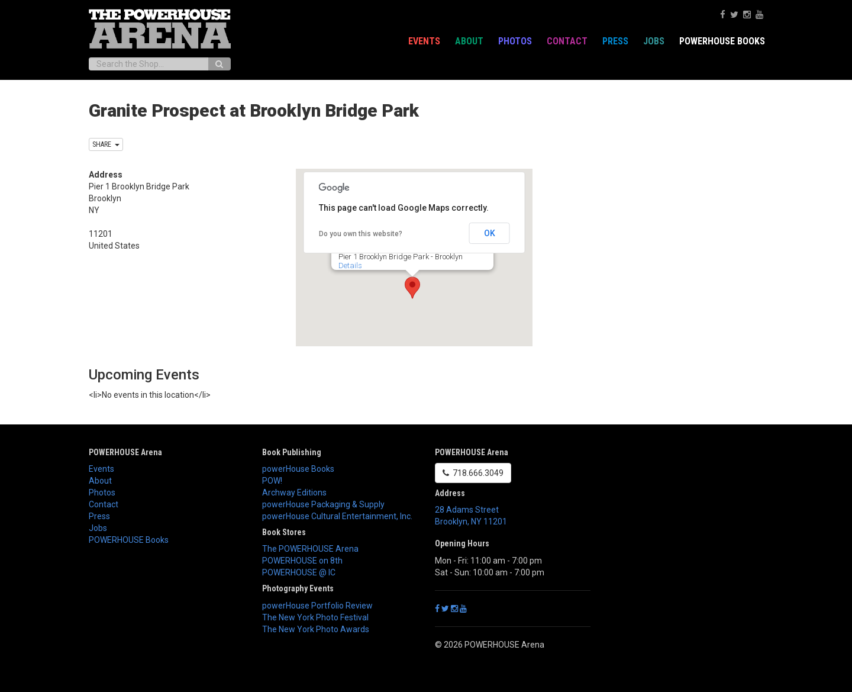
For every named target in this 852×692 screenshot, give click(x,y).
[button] (412, 287)
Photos (515, 41)
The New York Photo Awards (315, 629)
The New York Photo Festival (315, 617)
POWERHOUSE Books (722, 41)
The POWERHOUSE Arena (310, 548)
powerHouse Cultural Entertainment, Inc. (337, 516)
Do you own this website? (360, 234)
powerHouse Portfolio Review (317, 605)
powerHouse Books (298, 469)
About (469, 41)
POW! (272, 480)
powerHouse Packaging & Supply (323, 504)
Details (350, 265)
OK (489, 233)
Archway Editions (294, 492)
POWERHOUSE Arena (125, 452)
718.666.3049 (473, 473)
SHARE (106, 144)
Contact (567, 41)
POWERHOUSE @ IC (298, 572)
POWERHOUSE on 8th (302, 560)
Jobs (653, 41)
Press (615, 41)
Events (424, 41)
